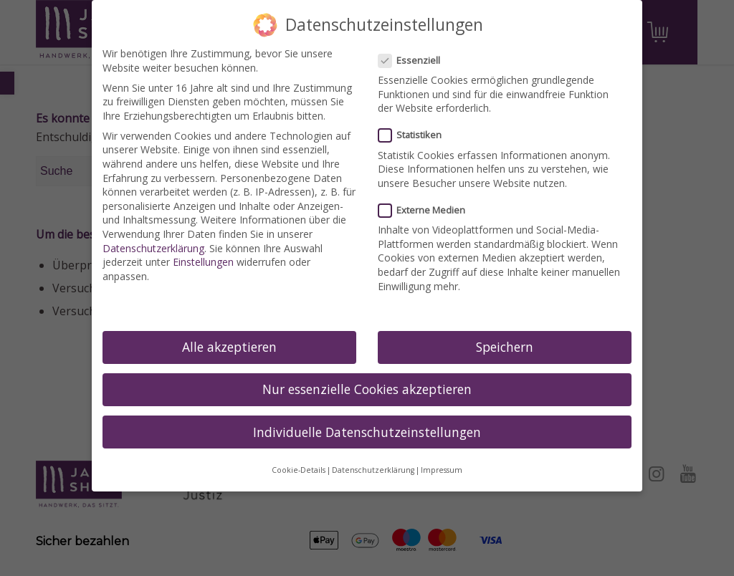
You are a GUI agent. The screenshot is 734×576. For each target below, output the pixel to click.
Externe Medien (427, 210)
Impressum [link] (441, 470)
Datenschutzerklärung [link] (153, 248)
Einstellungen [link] (203, 262)
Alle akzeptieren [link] (229, 346)
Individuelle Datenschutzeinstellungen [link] (367, 432)
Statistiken (416, 135)
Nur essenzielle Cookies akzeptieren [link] (367, 389)
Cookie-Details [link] (298, 470)
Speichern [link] (504, 346)
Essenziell (415, 60)
